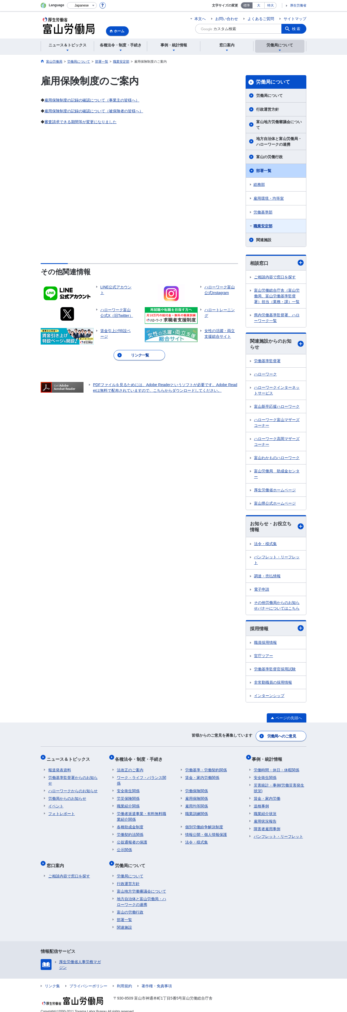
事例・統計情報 (269, 758)
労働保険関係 (196, 788)
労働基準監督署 (267, 362)
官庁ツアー (263, 657)
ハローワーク (265, 375)
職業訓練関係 (196, 811)
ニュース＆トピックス (70, 758)
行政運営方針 (267, 109)
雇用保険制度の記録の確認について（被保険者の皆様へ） (93, 111)
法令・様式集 (265, 545)
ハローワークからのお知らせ (73, 788)
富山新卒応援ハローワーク (277, 407)
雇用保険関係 (196, 795)
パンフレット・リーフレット (277, 561)
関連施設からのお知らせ (277, 345)
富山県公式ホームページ (275, 504)
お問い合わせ (226, 19)
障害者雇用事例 (267, 826)
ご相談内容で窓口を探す (275, 277)
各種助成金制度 (130, 824)
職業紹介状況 (265, 811)
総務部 (259, 184)
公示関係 (124, 847)
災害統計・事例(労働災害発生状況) (279, 785)
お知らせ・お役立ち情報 (277, 528)
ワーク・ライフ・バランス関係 (141, 777)
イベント (55, 803)
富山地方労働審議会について (279, 125)
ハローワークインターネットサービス (277, 391)
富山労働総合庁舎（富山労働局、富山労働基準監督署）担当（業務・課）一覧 (277, 296)
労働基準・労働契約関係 (206, 767)
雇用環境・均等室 (268, 198)
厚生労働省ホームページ (275, 491)
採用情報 (277, 630)
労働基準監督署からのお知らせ (73, 777)
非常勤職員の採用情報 (273, 684)
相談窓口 (277, 263)
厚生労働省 (298, 5)
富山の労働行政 (269, 157)
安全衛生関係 (128, 788)
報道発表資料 (59, 767)
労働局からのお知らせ (67, 795)
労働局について (273, 82)
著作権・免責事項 (157, 979)
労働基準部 (262, 212)
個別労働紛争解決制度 (204, 824)
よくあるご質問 (261, 19)
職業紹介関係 (128, 803)
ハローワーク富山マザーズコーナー (277, 424)
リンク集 (52, 979)
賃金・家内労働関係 (202, 774)
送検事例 (261, 803)
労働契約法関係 (130, 831)
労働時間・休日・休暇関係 (276, 767)
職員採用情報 (265, 644)
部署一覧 (263, 170)
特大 (270, 5)
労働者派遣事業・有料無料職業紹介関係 (141, 814)
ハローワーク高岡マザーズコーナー (277, 443)
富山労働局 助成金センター (277, 475)
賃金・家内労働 (267, 795)
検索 (296, 29)
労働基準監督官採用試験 (275, 671)
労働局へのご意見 (282, 736)
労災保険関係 (128, 795)
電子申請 (261, 591)
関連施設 (263, 240)
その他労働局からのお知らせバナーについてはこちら (277, 607)
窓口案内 (57, 860)
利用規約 (124, 979)
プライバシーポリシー (88, 979)
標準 (246, 5)
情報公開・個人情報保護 (206, 831)
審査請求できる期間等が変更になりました (80, 122)
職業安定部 (262, 226)
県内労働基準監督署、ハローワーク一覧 (277, 318)
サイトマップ (295, 19)
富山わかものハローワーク (277, 459)
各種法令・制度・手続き (141, 758)
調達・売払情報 (267, 577)
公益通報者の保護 (132, 839)
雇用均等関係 (196, 803)
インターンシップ (269, 697)
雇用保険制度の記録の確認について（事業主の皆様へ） (91, 100)
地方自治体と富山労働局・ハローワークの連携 (279, 141)
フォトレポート (61, 811)
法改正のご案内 (130, 767)
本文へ (200, 19)
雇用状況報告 (265, 818)
